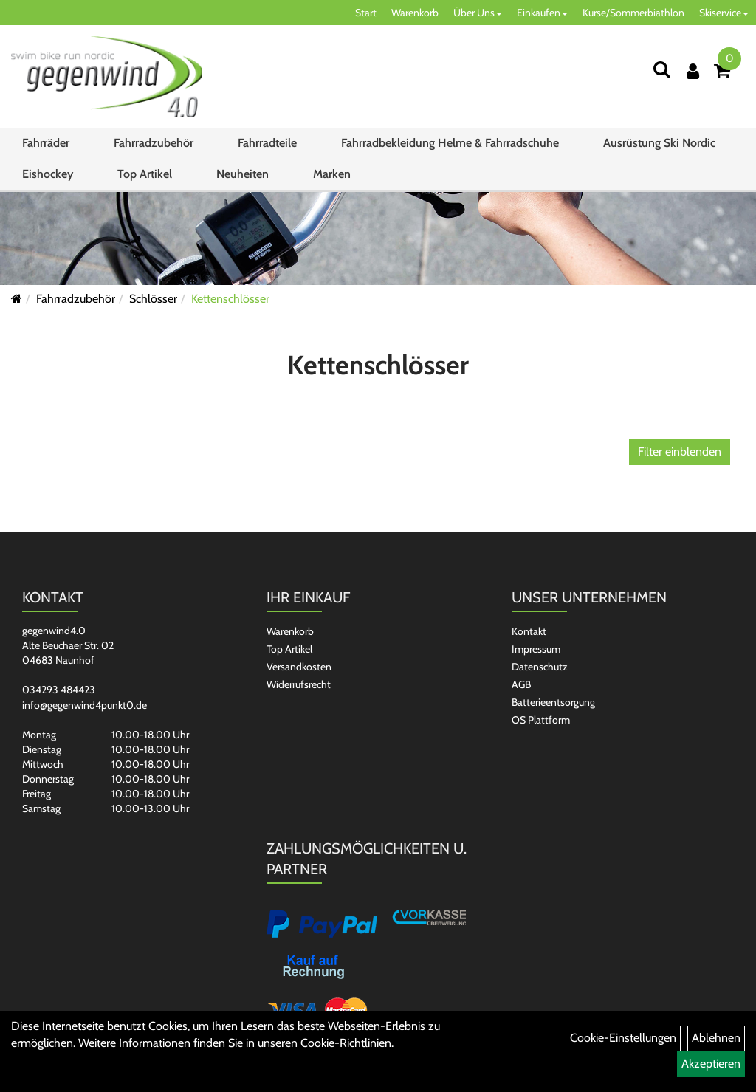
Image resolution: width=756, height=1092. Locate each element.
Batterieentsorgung (553, 702)
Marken (332, 174)
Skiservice (724, 12)
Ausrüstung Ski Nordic (659, 143)
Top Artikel (144, 174)
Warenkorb (415, 12)
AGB (521, 684)
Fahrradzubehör (153, 143)
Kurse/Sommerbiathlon (633, 12)
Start (366, 12)
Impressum (536, 649)
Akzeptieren (710, 1064)
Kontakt (529, 631)
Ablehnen (716, 1038)
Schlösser (153, 299)
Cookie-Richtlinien (345, 1043)
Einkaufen (542, 12)
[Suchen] (661, 69)
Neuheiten (242, 174)
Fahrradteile (267, 143)
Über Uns (477, 12)
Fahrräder (45, 143)
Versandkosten (299, 666)
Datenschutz (540, 666)
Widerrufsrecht (299, 684)
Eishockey (47, 174)
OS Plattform (541, 720)
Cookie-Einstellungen (623, 1038)
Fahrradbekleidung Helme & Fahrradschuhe (450, 143)
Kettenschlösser (230, 299)
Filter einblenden (679, 451)
